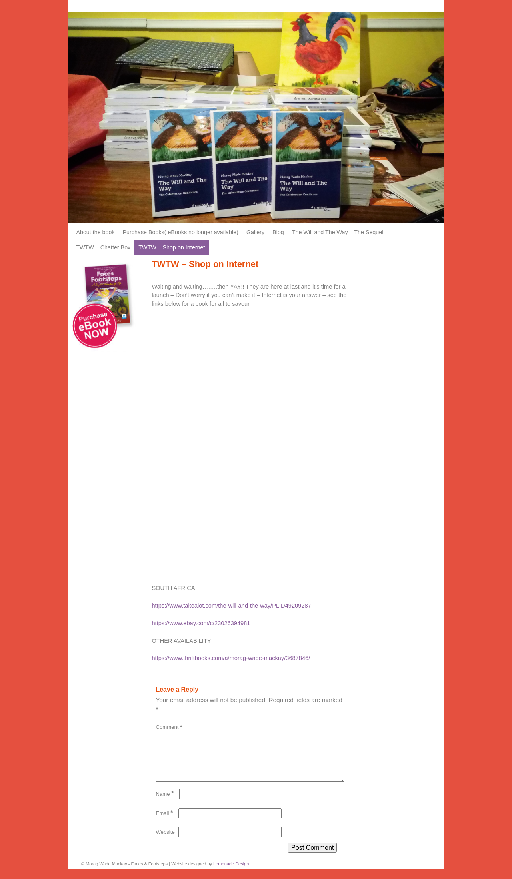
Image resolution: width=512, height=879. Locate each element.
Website (165, 842)
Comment (170, 727)
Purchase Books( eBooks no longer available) (180, 232)
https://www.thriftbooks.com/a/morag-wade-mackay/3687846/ (231, 658)
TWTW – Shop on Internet (171, 247)
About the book (95, 232)
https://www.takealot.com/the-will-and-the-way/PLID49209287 (231, 605)
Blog (278, 232)
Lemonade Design (231, 873)
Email (165, 823)
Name (165, 804)
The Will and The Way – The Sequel (338, 232)
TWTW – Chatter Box (103, 247)
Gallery (255, 232)
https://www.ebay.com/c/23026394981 (201, 623)
